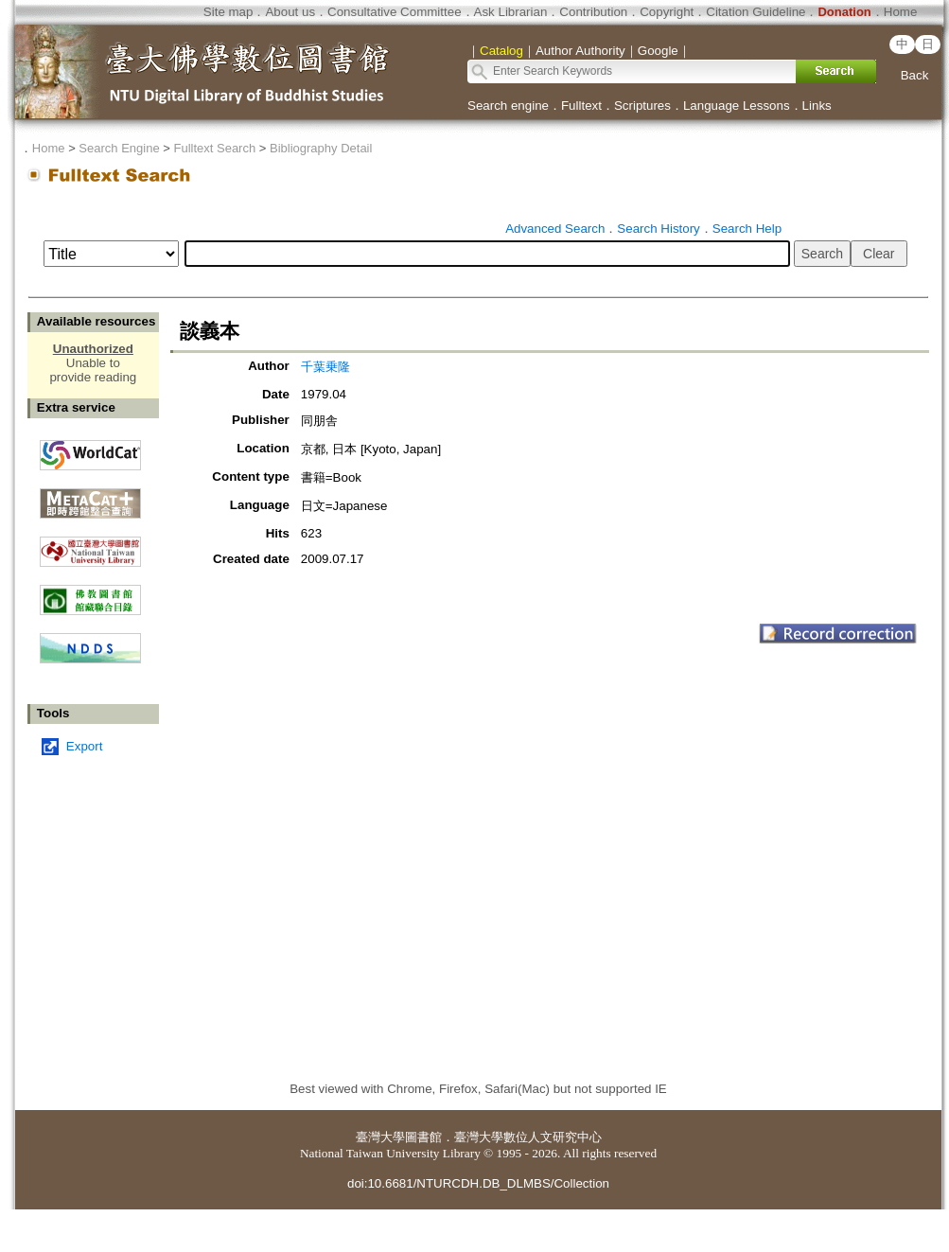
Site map (228, 12)
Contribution (593, 12)
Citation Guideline (755, 12)
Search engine (508, 105)
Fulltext (581, 105)
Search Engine (119, 148)
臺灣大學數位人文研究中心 (528, 1137)
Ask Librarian (511, 12)
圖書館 (423, 1137)
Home (901, 12)
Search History (658, 228)
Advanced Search (555, 228)
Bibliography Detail (321, 148)
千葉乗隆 (325, 367)
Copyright (667, 12)
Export (84, 746)
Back (915, 75)
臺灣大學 (380, 1137)
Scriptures (642, 105)
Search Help (747, 228)
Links (817, 105)
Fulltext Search (214, 148)
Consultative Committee (394, 12)
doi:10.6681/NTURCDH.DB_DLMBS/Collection (478, 1183)
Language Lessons (736, 105)
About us (290, 12)
